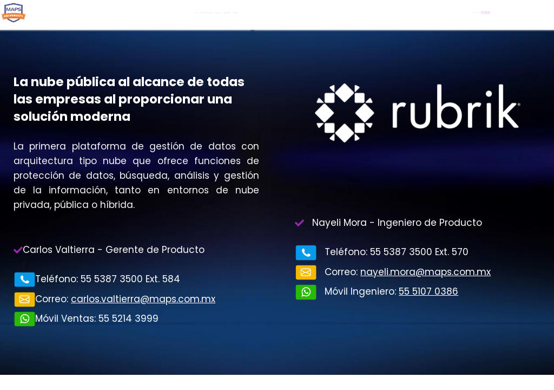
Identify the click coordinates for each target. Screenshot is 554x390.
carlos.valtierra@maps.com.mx (143, 299)
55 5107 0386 (428, 291)
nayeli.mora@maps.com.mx (425, 271)
